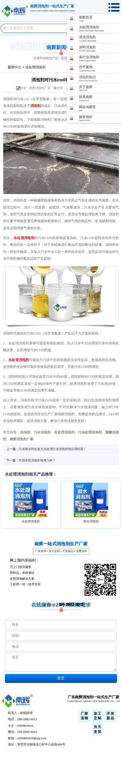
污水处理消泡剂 (90, 432)
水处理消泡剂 (35, 67)
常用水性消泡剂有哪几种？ (37, 460)
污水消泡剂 (42, 432)
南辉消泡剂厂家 (21, 439)
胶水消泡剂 (91, 521)
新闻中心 (14, 67)
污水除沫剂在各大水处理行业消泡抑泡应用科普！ (52, 449)
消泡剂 (35, 106)
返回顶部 (115, 736)
